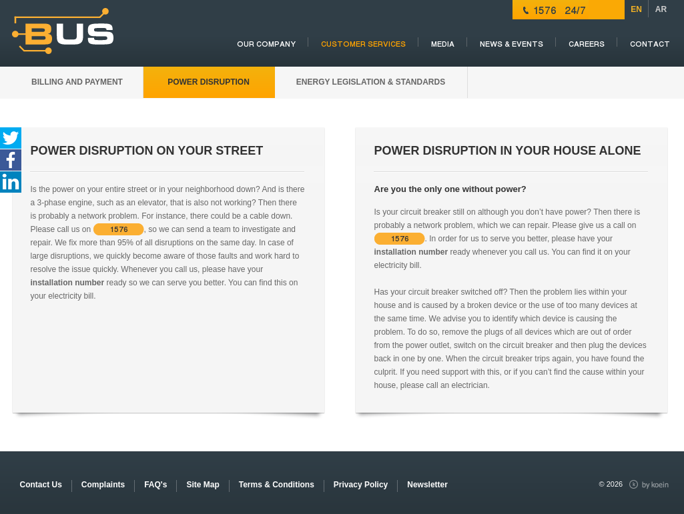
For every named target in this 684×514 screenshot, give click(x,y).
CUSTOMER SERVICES (363, 44)
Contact (650, 44)
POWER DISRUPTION (208, 82)
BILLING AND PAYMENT (77, 82)
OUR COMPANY (266, 44)
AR (661, 9)
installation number (68, 282)
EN (636, 9)
